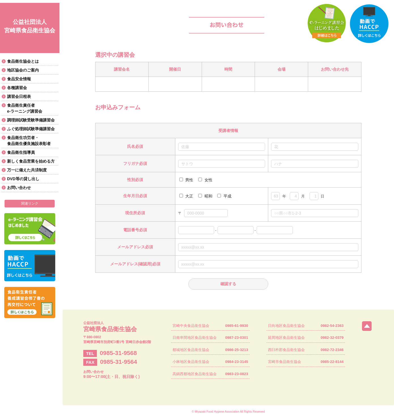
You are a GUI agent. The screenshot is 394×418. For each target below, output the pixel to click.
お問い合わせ (19, 187)
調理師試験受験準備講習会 (31, 120)
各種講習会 (17, 87)
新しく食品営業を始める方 (31, 161)
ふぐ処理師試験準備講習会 (31, 129)
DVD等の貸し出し (23, 179)
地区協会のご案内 (23, 70)
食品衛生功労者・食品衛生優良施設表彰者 (29, 140)
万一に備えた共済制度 (27, 170)
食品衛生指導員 (21, 152)
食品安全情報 (19, 79)
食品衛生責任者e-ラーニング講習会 (24, 108)
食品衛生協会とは (23, 61)
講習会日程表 (19, 96)
